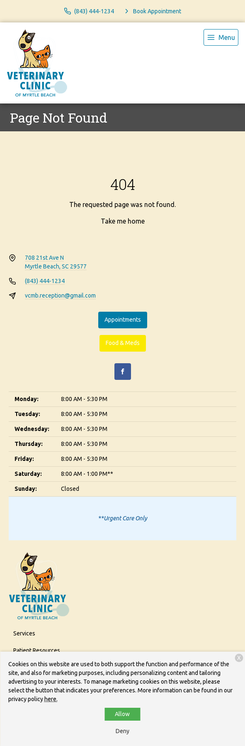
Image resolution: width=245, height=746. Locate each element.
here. (51, 699)
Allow (122, 714)
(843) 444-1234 (45, 281)
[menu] (221, 37)
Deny (122, 731)
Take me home (123, 221)
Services (24, 633)
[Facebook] (122, 371)
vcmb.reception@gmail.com (60, 295)
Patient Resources (36, 650)
